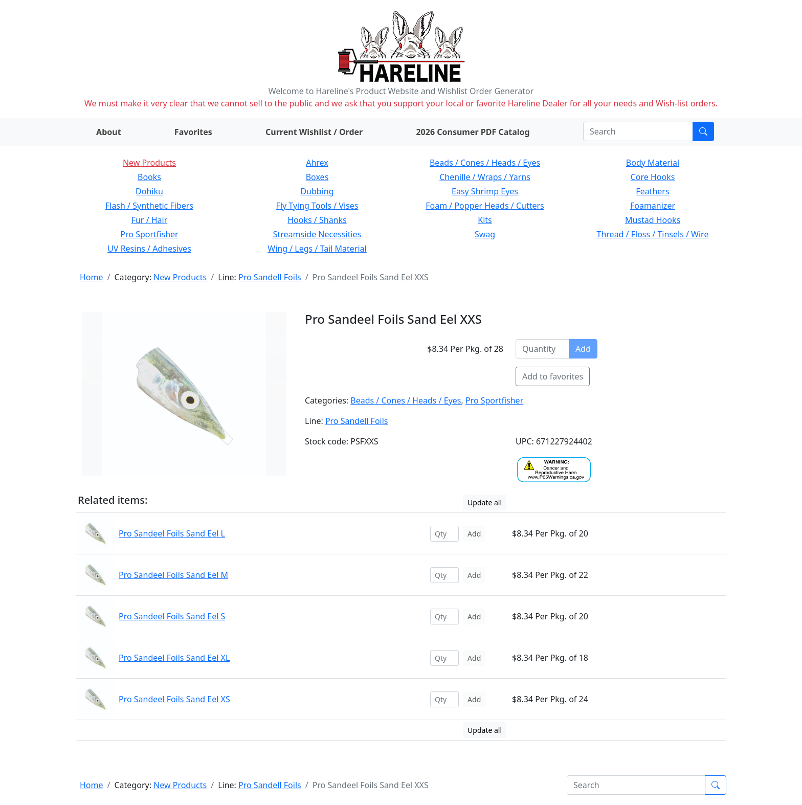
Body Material (652, 162)
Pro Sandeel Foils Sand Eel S (172, 616)
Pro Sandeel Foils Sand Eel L (172, 533)
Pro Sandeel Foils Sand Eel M (173, 574)
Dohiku (149, 191)
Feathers (652, 191)
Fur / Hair (149, 220)
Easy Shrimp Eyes (485, 191)
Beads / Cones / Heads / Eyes (485, 162)
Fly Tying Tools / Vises (317, 205)
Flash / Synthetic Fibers (149, 205)
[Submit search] (703, 131)
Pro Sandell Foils (269, 277)
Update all (484, 502)
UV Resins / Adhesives (149, 248)
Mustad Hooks (652, 220)
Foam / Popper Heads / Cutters (485, 205)
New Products (149, 162)
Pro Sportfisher (149, 234)
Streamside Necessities (317, 234)
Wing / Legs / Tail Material (317, 248)
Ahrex (317, 162)
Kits (485, 220)
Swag (485, 234)
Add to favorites (552, 376)
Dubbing (316, 191)
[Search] (638, 131)
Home (91, 277)
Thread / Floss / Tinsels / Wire (653, 234)
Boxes (317, 177)
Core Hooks (653, 177)
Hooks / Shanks (316, 220)
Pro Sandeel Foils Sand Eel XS (174, 699)
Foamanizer (652, 205)
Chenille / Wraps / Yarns (484, 177)
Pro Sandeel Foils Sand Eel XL (174, 657)
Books (149, 177)
